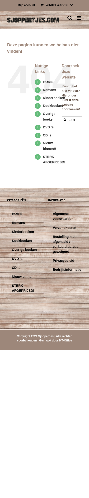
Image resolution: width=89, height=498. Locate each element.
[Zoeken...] (72, 119)
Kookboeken (53, 106)
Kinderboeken (54, 98)
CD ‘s (47, 135)
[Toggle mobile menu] (79, 17)
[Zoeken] (65, 119)
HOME (48, 82)
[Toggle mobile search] (69, 17)
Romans (49, 90)
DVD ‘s (48, 127)
